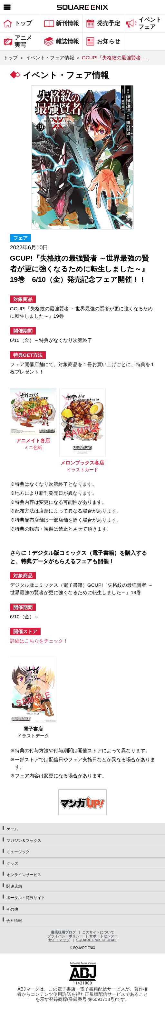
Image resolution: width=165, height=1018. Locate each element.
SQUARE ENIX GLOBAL (96, 940)
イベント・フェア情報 (50, 57)
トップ (10, 57)
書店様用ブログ (63, 932)
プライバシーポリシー (65, 936)
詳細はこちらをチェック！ (39, 641)
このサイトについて (98, 932)
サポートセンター (103, 936)
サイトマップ (59, 940)
